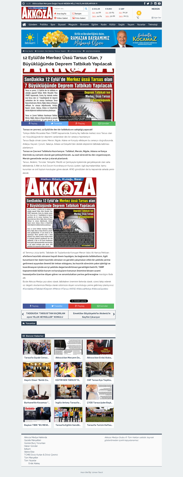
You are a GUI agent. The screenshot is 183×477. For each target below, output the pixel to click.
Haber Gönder (31, 446)
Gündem (33, 24)
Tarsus (57, 51)
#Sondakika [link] (28, 289)
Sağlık (121, 24)
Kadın (103, 24)
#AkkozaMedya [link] (84, 289)
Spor (53, 24)
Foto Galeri (78, 18)
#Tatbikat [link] (38, 289)
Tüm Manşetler (31, 457)
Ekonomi (84, 24)
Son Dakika (49, 51)
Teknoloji (152, 24)
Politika (44, 24)
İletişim (76, 14)
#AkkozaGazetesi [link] (100, 289)
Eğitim (95, 24)
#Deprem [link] (47, 289)
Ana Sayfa (60, 14)
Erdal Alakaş (34, 463)
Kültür (112, 24)
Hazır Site (84, 472)
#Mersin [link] (57, 289)
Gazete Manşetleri (32, 440)
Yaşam (131, 24)
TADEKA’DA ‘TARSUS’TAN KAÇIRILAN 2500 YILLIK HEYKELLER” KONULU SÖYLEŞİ (45, 317)
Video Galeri (61, 18)
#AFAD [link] (72, 289)
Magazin (73, 24)
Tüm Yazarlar (30, 460)
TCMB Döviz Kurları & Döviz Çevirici (41, 455)
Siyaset (62, 24)
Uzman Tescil (97, 472)
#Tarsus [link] (65, 289)
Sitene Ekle (29, 452)
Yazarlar (141, 24)
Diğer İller (156, 18)
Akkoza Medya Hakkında (35, 437)
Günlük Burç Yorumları (34, 443)
